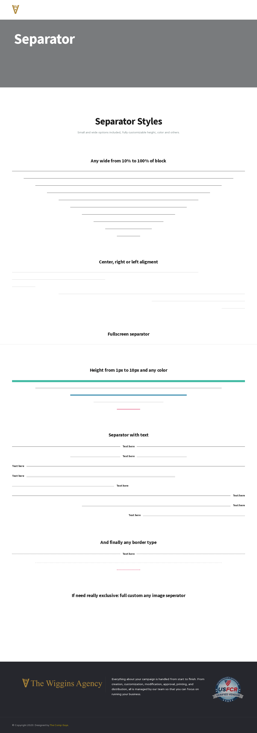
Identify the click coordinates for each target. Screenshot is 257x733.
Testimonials (200, 9)
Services (177, 9)
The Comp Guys (59, 725)
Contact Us (224, 9)
